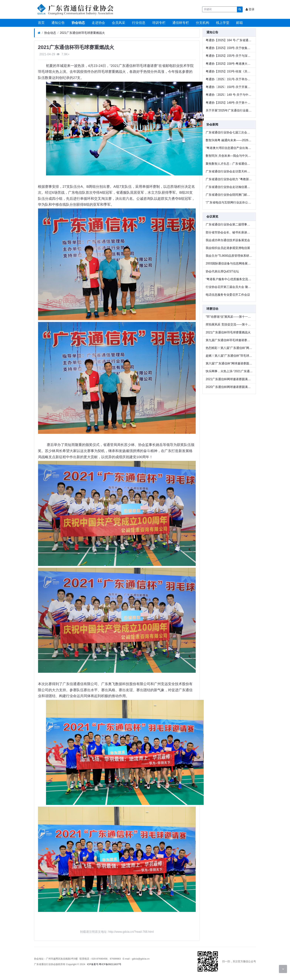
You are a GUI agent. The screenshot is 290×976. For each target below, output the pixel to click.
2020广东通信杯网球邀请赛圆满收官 (229, 386)
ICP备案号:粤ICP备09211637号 (104, 964)
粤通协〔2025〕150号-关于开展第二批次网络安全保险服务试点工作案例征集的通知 (229, 87)
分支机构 (202, 23)
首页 (41, 23)
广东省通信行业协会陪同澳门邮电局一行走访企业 (229, 194)
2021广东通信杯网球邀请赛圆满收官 (229, 379)
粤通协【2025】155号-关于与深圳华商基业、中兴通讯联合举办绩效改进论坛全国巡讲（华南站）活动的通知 (229, 55)
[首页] (39, 33)
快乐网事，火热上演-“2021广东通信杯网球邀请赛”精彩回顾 (229, 371)
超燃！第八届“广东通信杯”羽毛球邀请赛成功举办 (229, 355)
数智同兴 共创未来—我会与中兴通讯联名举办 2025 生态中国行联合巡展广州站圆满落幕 (229, 155)
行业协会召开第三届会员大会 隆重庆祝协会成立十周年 (229, 286)
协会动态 (78, 23)
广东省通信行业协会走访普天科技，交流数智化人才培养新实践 (229, 171)
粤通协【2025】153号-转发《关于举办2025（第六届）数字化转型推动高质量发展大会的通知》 (229, 71)
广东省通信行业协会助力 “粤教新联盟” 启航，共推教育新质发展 (229, 179)
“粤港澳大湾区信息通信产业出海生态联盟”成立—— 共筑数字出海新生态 (229, 148)
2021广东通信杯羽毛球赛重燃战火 (82, 32)
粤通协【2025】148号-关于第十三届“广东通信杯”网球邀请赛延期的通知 (229, 102)
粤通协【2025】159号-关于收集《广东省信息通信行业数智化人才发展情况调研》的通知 (229, 48)
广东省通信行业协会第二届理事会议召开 (229, 224)
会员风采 (118, 23)
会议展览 (212, 216)
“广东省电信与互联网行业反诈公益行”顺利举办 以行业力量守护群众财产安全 (229, 202)
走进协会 (98, 23)
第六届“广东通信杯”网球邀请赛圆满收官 (229, 363)
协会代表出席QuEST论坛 (222, 271)
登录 (250, 9)
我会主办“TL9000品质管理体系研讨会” (229, 255)
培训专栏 (158, 23)
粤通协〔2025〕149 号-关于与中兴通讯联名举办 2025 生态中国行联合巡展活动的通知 (229, 94)
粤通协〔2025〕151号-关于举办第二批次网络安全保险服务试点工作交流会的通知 (229, 79)
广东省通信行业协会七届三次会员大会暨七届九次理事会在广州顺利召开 (229, 132)
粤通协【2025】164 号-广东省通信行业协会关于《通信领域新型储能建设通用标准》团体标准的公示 (229, 40)
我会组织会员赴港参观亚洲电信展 (228, 247)
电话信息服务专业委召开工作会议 (228, 294)
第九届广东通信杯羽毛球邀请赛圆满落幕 (229, 340)
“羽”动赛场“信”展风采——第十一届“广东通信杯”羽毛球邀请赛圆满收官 (229, 316)
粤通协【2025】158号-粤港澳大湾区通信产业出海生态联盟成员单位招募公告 (229, 63)
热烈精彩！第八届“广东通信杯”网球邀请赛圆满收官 (229, 347)
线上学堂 (222, 23)
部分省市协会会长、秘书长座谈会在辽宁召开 (229, 232)
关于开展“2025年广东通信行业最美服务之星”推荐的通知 (229, 110)
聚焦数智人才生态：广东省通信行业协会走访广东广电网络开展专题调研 (229, 163)
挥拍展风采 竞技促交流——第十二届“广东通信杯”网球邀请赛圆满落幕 (229, 324)
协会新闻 (212, 124)
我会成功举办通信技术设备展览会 (228, 240)
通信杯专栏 (180, 23)
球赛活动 (212, 308)
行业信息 (138, 23)
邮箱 (239, 23)
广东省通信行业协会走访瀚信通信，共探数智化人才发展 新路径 (229, 187)
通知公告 (57, 23)
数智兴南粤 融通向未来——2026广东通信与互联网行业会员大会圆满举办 (229, 140)
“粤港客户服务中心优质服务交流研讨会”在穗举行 (229, 279)
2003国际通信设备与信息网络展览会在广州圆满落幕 (229, 263)
